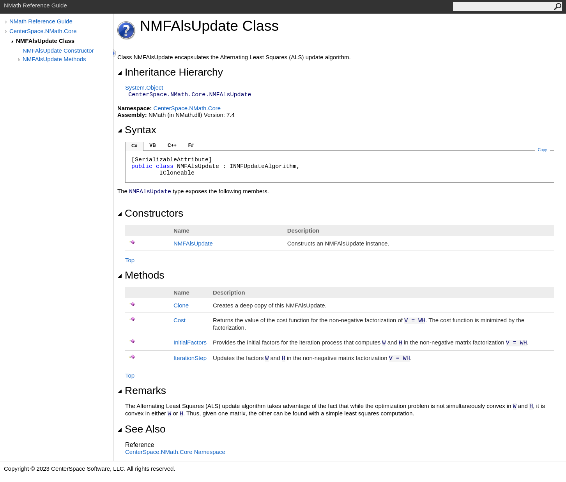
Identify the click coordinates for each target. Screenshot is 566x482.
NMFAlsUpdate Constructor (58, 50)
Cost (179, 320)
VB (152, 145)
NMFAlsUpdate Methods (54, 59)
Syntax (136, 130)
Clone (181, 305)
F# (191, 145)
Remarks (141, 390)
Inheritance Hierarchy (170, 72)
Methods (140, 275)
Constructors (150, 213)
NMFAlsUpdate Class (45, 40)
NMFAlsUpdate (193, 243)
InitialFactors (190, 342)
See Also (141, 429)
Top (129, 260)
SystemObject (144, 87)
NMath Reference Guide (41, 21)
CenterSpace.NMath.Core (43, 31)
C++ (172, 145)
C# (134, 145)
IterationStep (190, 358)
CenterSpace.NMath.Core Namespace (175, 451)
